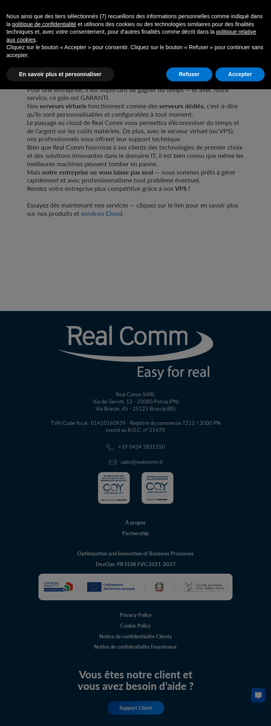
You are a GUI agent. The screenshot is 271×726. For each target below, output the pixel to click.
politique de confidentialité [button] (44, 24)
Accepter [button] (240, 74)
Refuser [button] (189, 74)
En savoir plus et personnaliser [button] (60, 74)
